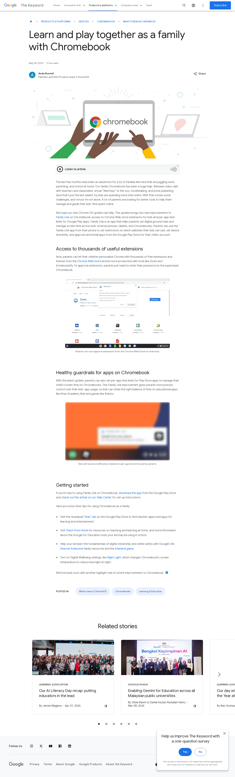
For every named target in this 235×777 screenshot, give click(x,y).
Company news (132, 5)
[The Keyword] (31, 21)
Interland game (124, 548)
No (200, 761)
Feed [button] (149, 5)
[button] (199, 73)
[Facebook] (60, 746)
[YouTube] (50, 746)
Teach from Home (77, 530)
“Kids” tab (90, 517)
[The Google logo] (16, 764)
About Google (65, 764)
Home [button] (56, 5)
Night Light (114, 557)
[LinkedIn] (69, 746)
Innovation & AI (75, 5)
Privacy (35, 764)
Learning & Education (150, 591)
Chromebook (106, 21)
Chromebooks (122, 591)
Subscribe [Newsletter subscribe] (220, 5)
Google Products (90, 764)
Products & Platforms (56, 21)
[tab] (99, 724)
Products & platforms (103, 5)
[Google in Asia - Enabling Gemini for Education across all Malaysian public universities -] (162, 677)
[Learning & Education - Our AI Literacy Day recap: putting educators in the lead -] (73, 677)
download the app (130, 493)
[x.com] (41, 746)
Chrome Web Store (89, 261)
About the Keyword (119, 764)
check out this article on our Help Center (86, 497)
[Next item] (219, 674)
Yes (185, 761)
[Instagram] (31, 746)
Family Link (62, 217)
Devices (84, 21)
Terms (47, 764)
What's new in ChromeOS (139, 21)
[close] (224, 743)
